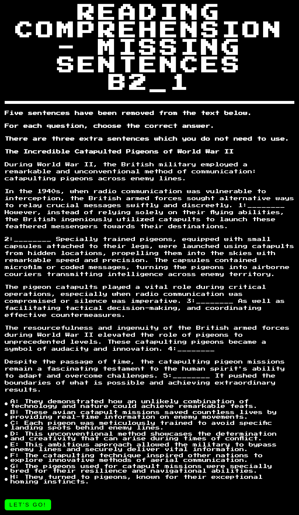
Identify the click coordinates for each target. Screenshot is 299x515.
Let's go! (27, 505)
